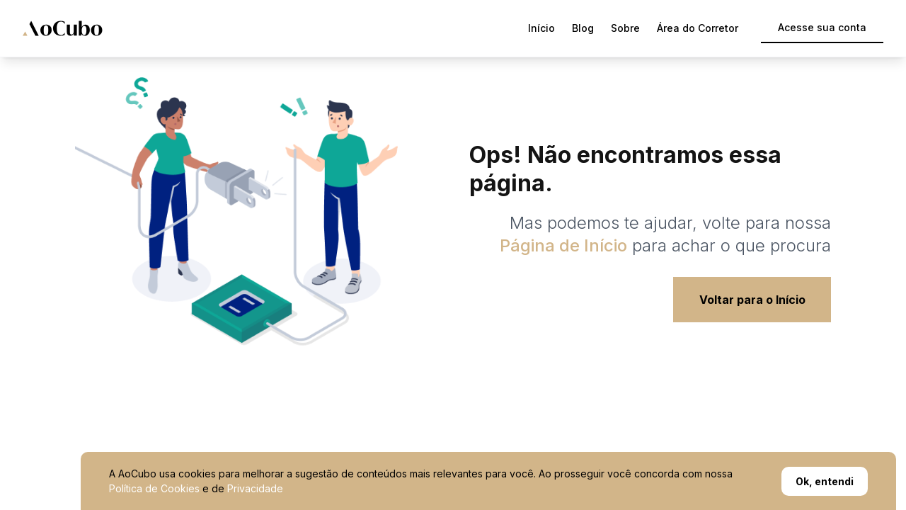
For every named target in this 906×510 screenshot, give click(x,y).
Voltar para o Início (752, 300)
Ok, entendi (825, 481)
